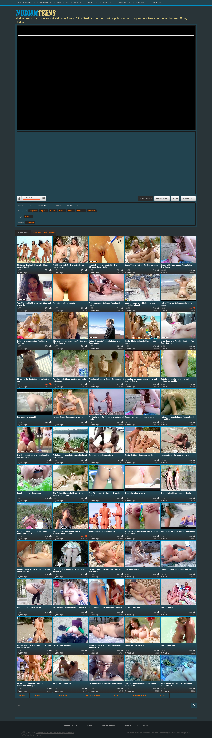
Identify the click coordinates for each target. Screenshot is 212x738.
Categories (139, 695)
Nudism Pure (92, 2)
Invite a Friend (108, 725)
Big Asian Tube (156, 2)
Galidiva (30, 222)
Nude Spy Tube (62, 2)
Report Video (162, 198)
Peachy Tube (108, 2)
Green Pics (140, 2)
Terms (145, 725)
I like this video (19, 198)
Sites (162, 695)
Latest (39, 695)
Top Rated (62, 695)
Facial (52, 211)
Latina (61, 211)
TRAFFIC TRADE (70, 725)
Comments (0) (188, 198)
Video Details (145, 198)
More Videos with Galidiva (44, 233)
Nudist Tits (78, 2)
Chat (117, 695)
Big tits (43, 211)
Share (175, 198)
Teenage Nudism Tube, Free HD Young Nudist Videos (55, 733)
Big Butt (33, 211)
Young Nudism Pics (44, 2)
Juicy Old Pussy (124, 2)
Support (128, 725)
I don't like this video (43, 198)
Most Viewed (93, 695)
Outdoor (80, 211)
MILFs (70, 211)
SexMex (28, 217)
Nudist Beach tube (24, 2)
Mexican (91, 211)
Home (22, 695)
